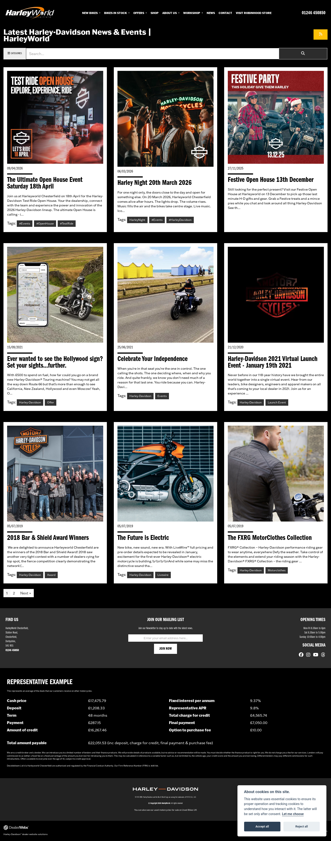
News (211, 12)
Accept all (262, 826)
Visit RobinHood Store (253, 12)
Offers (139, 12)
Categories (15, 53)
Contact (225, 12)
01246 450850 (313, 13)
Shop (155, 12)
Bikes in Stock (116, 12)
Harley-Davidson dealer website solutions (25, 835)
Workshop (192, 12)
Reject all (301, 826)
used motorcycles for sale (166, 811)
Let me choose (293, 814)
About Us (169, 12)
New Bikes (90, 12)
